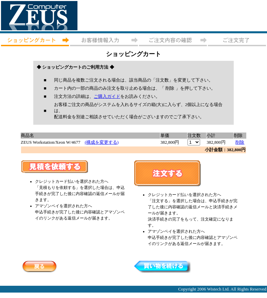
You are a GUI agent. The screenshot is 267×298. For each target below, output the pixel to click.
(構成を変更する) (102, 142)
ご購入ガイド (107, 96)
